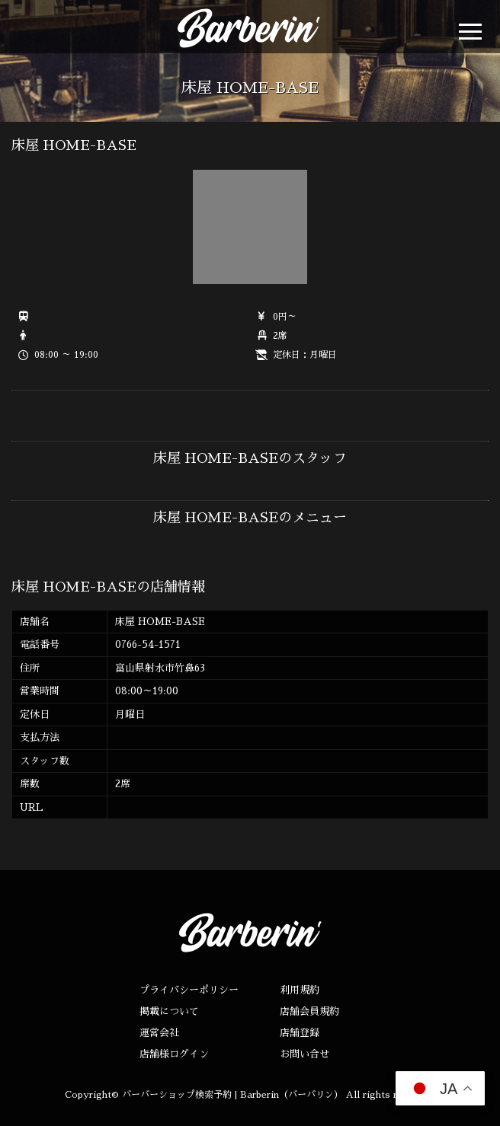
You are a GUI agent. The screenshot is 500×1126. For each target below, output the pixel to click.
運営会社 (159, 1033)
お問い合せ (304, 1054)
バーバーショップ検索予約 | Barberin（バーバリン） (232, 1094)
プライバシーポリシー (189, 990)
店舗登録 (299, 1033)
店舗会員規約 (309, 1011)
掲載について (169, 1011)
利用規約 (299, 990)
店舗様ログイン (174, 1054)
